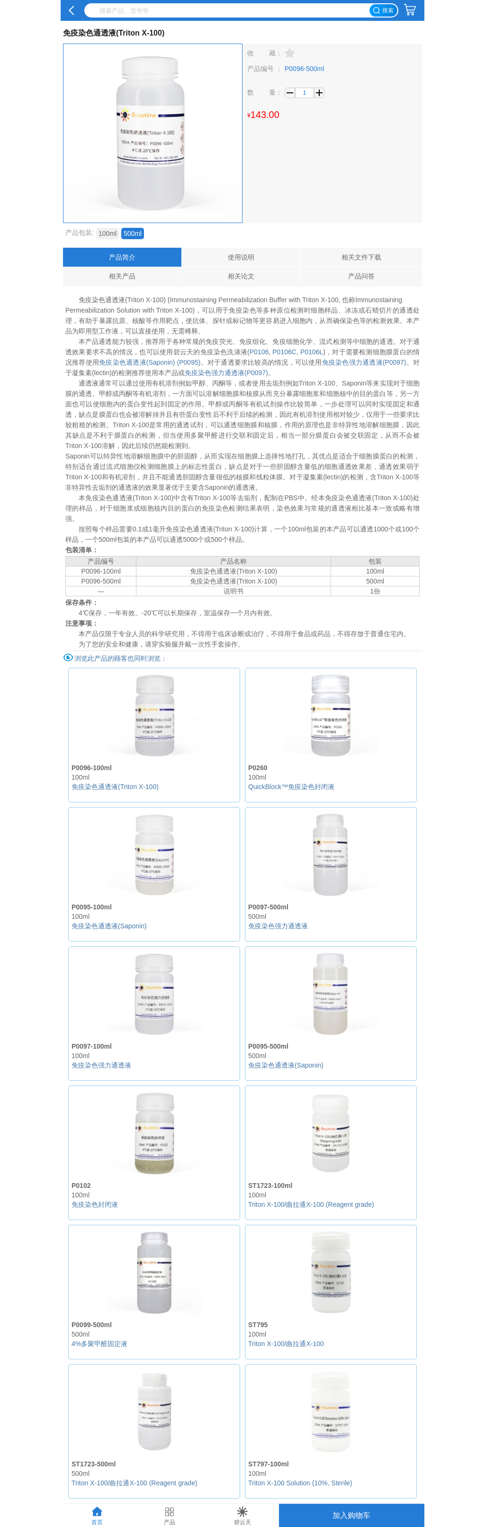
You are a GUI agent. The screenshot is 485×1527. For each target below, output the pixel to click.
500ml (133, 233)
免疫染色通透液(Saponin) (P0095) (149, 362)
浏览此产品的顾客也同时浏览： (120, 658)
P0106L (311, 352)
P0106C (284, 352)
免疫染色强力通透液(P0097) (364, 362)
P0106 (259, 352)
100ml (108, 233)
